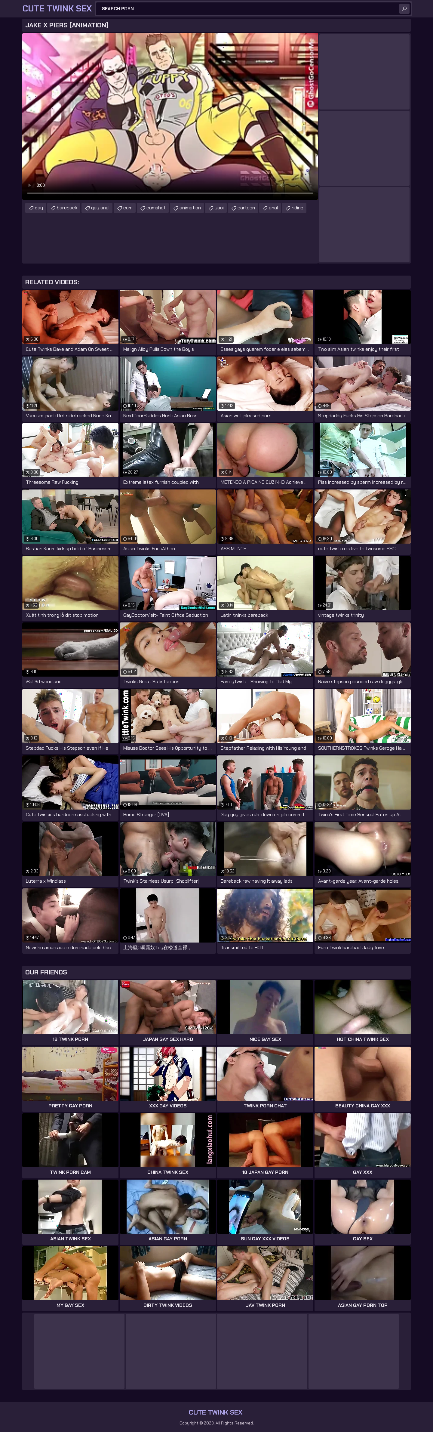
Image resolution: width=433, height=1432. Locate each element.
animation (190, 208)
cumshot (156, 208)
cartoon (246, 208)
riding (297, 208)
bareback (67, 208)
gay (39, 208)
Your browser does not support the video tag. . (170, 116)
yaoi (219, 208)
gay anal (100, 208)
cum (128, 208)
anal (273, 208)
